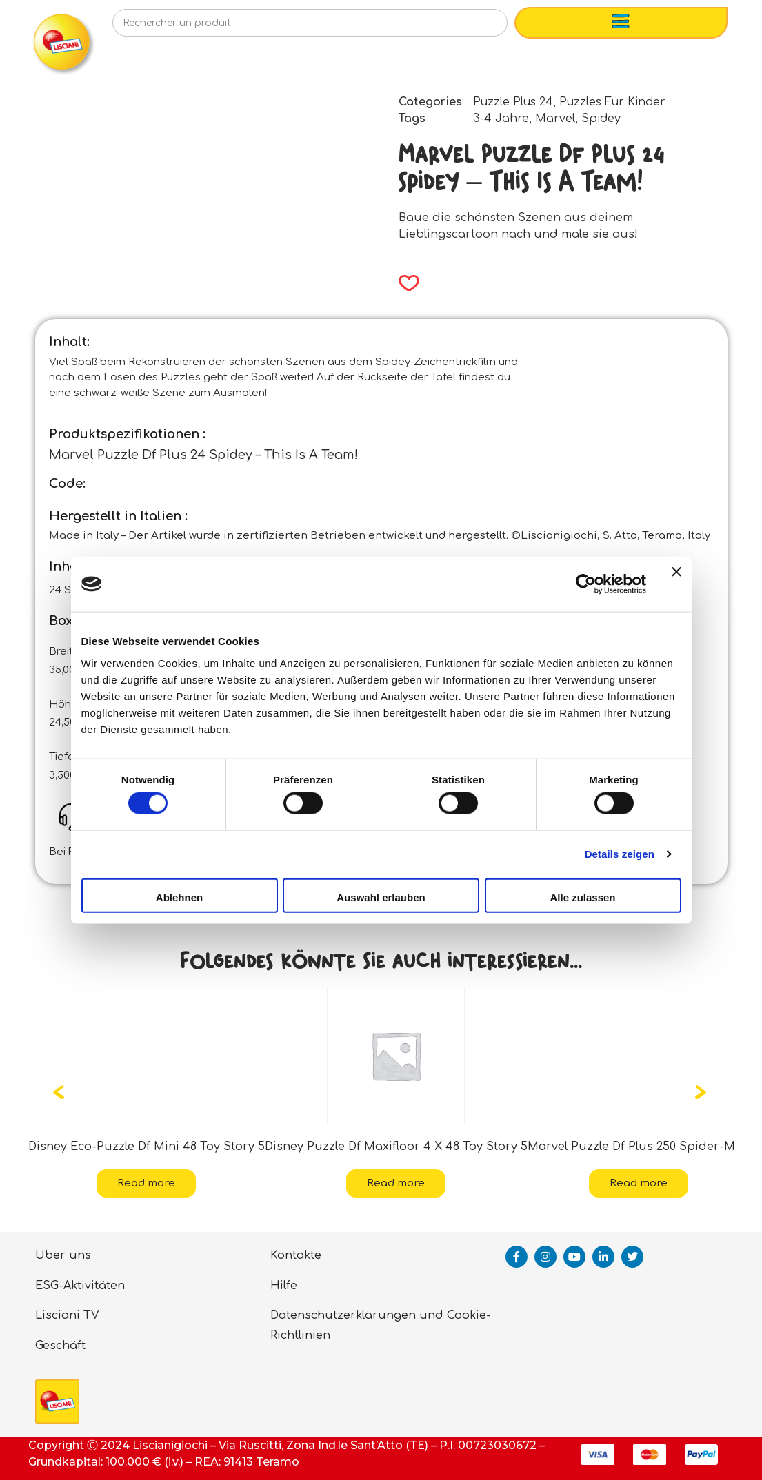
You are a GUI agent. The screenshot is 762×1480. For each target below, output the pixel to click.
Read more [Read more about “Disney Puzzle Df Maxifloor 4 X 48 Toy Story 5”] (396, 1183)
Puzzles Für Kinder (612, 102)
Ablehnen (179, 897)
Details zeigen (619, 854)
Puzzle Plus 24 (513, 102)
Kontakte (295, 1255)
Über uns (63, 1255)
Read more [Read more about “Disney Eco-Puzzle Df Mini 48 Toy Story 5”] (146, 1183)
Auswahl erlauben (381, 897)
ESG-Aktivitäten (80, 1285)
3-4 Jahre (501, 118)
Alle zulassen (582, 897)
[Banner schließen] (676, 584)
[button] (404, 283)
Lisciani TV (67, 1315)
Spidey (601, 118)
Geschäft (60, 1345)
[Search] (474, 27)
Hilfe (283, 1285)
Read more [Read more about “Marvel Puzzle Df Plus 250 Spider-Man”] (639, 1183)
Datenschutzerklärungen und (356, 1315)
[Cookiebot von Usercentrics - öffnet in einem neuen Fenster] (585, 584)
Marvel (555, 118)
